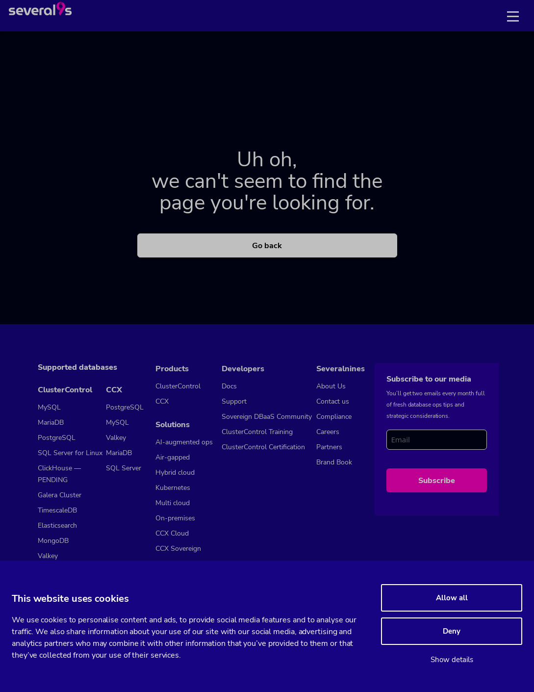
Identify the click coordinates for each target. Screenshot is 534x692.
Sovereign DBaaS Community (267, 416)
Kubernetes (172, 487)
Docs (229, 386)
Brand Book (334, 462)
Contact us (332, 401)
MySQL (49, 407)
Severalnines (340, 368)
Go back (267, 245)
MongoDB (53, 540)
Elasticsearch (57, 525)
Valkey (48, 556)
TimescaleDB (57, 510)
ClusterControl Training (257, 431)
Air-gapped (172, 457)
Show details (452, 660)
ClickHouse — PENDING (59, 474)
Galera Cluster (59, 495)
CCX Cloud (172, 533)
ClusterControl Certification (263, 447)
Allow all (452, 598)
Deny (451, 631)
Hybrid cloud (175, 472)
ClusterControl (65, 389)
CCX (114, 389)
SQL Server (123, 468)
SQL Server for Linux (70, 453)
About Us (331, 386)
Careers (327, 431)
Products (172, 368)
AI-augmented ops (184, 442)
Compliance (334, 416)
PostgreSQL (57, 437)
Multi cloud (172, 503)
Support (234, 401)
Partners (329, 447)
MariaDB (51, 422)
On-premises (175, 518)
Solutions (172, 424)
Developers (243, 368)
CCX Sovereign (178, 548)
